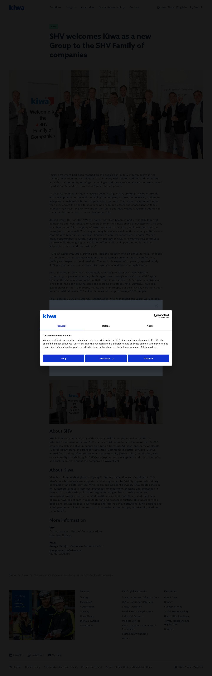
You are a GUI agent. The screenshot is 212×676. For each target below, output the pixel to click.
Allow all (148, 358)
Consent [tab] (61, 325)
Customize (106, 358)
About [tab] (150, 325)
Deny (63, 358)
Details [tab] (106, 325)
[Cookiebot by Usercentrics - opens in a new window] (156, 316)
